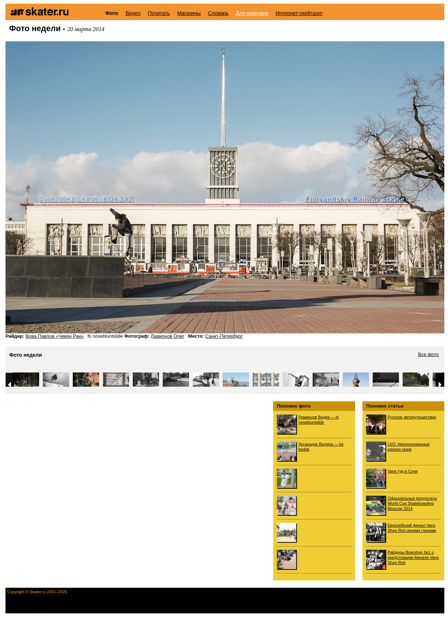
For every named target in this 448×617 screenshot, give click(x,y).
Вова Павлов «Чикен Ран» (55, 336)
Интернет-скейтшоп (299, 13)
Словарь (218, 13)
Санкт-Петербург (224, 336)
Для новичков (252, 13)
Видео (132, 13)
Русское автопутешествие (412, 417)
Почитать (159, 13)
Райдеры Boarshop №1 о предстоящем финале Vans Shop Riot (413, 557)
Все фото (428, 354)
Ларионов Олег (167, 336)
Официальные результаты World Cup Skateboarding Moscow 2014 (412, 503)
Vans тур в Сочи (403, 471)
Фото (111, 13)
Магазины (188, 13)
